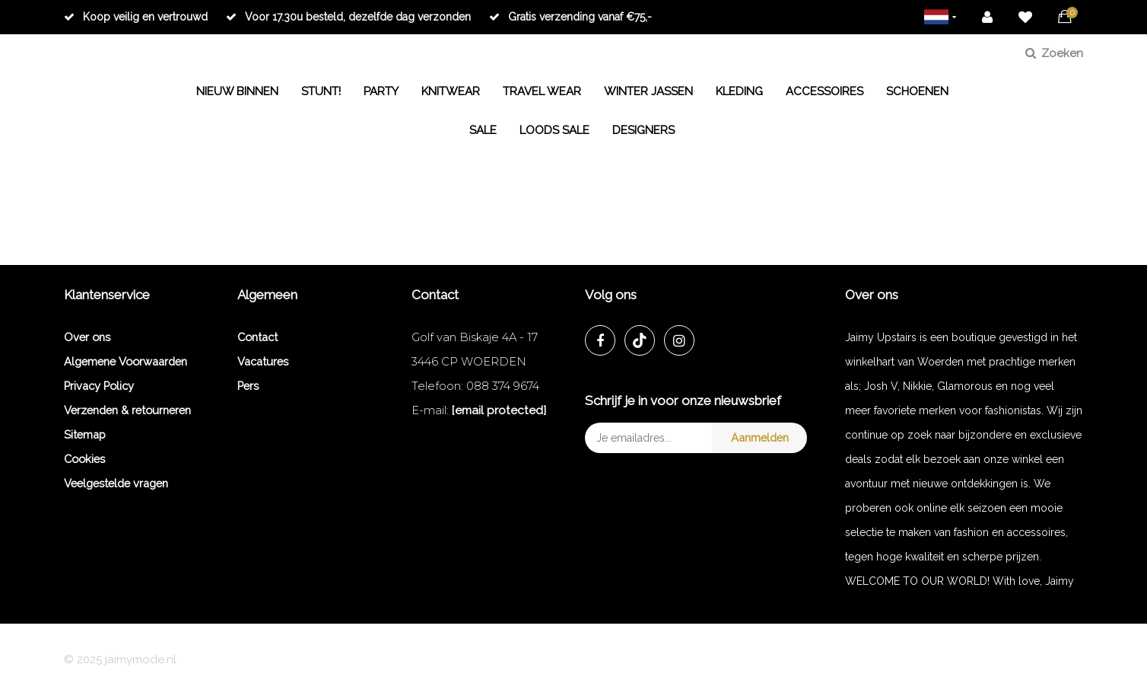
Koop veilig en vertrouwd (136, 17)
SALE (483, 130)
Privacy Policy (99, 385)
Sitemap (85, 434)
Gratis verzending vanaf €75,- (570, 17)
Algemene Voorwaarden (125, 361)
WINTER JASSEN (648, 91)
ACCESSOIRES (824, 91)
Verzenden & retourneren (127, 410)
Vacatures (262, 361)
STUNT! (321, 91)
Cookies (84, 458)
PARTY (381, 91)
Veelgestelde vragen (116, 483)
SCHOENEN (917, 91)
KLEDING (739, 91)
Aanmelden (760, 437)
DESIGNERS (643, 130)
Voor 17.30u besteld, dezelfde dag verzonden (348, 17)
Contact (257, 336)
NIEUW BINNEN (237, 91)
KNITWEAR (450, 91)
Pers (248, 385)
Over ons (87, 336)
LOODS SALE (554, 130)
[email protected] (499, 410)
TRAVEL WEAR (542, 91)
